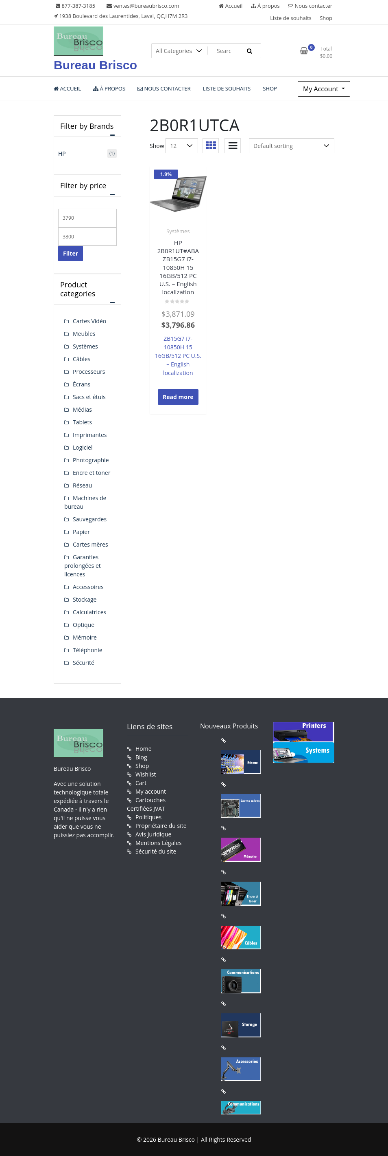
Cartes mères (90, 544)
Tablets (82, 422)
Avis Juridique (153, 834)
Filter (70, 253)
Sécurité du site (155, 851)
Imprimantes (90, 435)
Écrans (81, 384)
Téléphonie (87, 650)
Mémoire (85, 637)
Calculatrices (89, 612)
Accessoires (88, 587)
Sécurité (83, 662)
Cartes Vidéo (89, 321)
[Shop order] (291, 145)
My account (150, 791)
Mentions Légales (158, 843)
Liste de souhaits (291, 18)
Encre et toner (91, 473)
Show (157, 146)
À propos (265, 5)
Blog (141, 757)
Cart (140, 783)
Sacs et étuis (89, 397)
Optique (83, 625)
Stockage (84, 599)
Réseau (82, 485)
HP (62, 153)
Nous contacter (310, 5)
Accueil (230, 5)
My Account (321, 88)
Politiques (148, 817)
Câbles (81, 359)
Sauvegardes (90, 519)
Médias (82, 409)
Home (143, 748)
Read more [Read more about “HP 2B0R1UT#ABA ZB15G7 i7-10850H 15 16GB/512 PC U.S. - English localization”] (178, 397)
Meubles (84, 334)
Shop (326, 18)
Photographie (91, 460)
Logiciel (83, 447)
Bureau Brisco (95, 65)
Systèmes (178, 231)
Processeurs (89, 371)
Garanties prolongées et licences (82, 565)
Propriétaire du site (161, 825)
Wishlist (145, 774)
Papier (81, 532)
